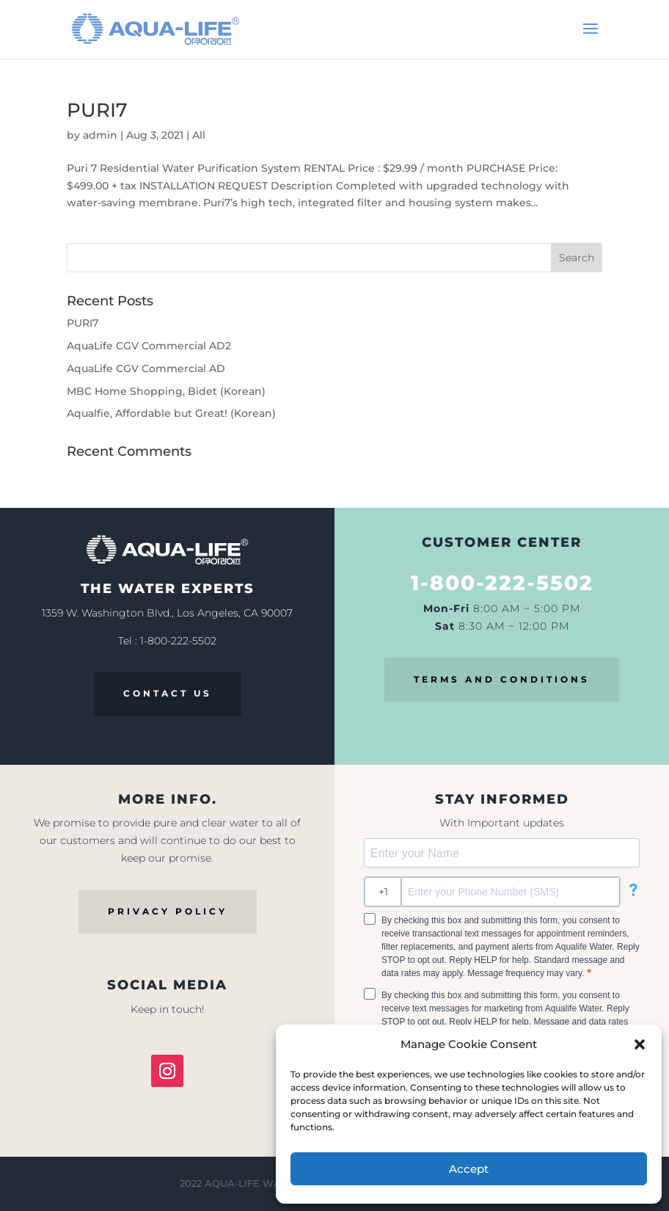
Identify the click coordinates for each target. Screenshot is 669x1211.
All (198, 135)
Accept (469, 1169)
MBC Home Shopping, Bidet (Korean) (166, 391)
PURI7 (97, 110)
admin (100, 135)
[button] (639, 1044)
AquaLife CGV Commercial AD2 (149, 345)
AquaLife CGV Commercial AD (146, 368)
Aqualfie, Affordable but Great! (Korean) (171, 413)
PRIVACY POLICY (167, 911)
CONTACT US (167, 693)
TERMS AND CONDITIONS (502, 679)
